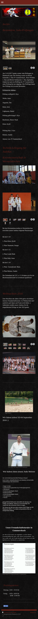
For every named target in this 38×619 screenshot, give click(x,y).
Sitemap (14, 612)
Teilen (6, 606)
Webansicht (33, 612)
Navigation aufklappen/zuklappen (19, 2)
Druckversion (6, 612)
